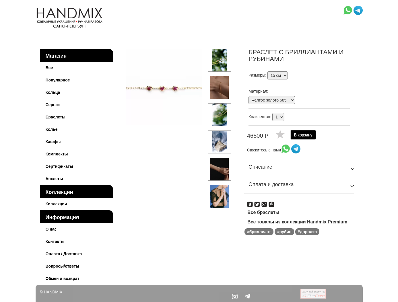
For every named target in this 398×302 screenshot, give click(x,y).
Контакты (55, 241)
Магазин (56, 56)
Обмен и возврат (62, 278)
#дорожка (307, 231)
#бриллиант (259, 231)
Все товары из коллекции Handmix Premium (297, 221)
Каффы (53, 141)
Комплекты (57, 154)
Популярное (58, 80)
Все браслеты (263, 212)
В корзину (303, 135)
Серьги (53, 104)
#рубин (284, 231)
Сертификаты (59, 166)
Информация (62, 217)
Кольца (53, 92)
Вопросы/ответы (62, 266)
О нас (51, 229)
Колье (52, 129)
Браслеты (55, 117)
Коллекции (59, 192)
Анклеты (54, 178)
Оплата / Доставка (64, 254)
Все (49, 67)
